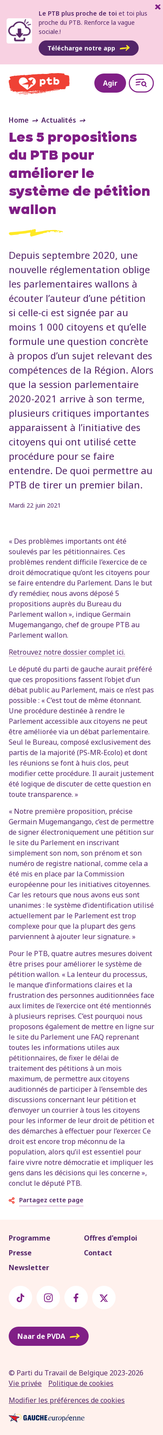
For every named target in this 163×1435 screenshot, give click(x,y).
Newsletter (29, 1267)
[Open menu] (141, 83)
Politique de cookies (80, 1383)
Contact (98, 1253)
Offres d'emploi (110, 1238)
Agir (110, 83)
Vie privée (25, 1383)
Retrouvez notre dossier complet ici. (67, 652)
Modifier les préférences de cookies (67, 1400)
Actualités (58, 120)
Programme (29, 1238)
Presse (20, 1253)
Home (19, 120)
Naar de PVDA (48, 1336)
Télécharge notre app (88, 48)
